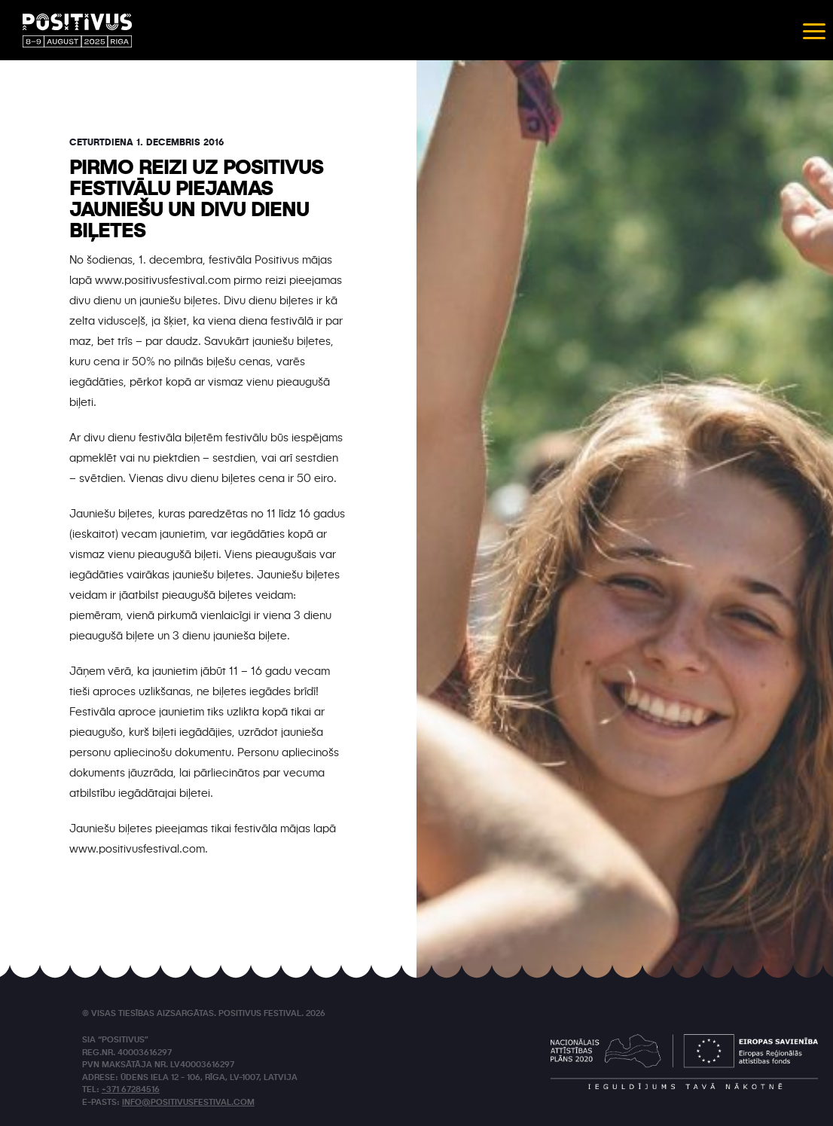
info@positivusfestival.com (188, 1103)
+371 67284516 (131, 1090)
